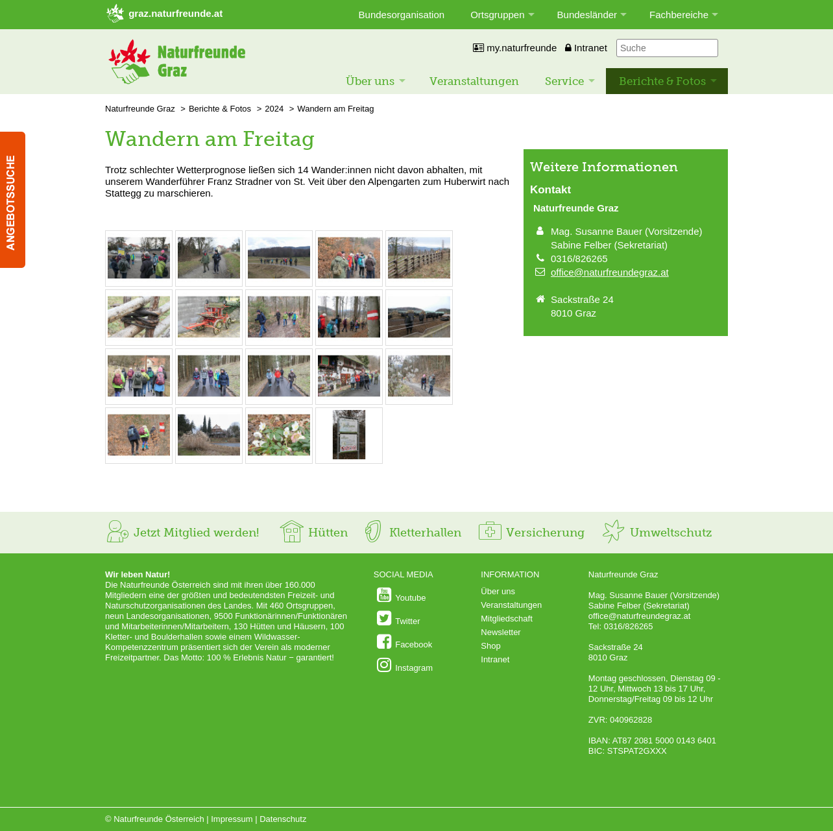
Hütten (313, 532)
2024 (274, 109)
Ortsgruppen (497, 14)
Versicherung (531, 532)
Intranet (586, 47)
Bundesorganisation (402, 14)
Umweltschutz (656, 532)
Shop (490, 646)
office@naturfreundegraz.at (610, 272)
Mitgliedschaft (506, 618)
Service (564, 81)
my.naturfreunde (515, 47)
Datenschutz (283, 819)
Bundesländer (587, 14)
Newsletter (500, 632)
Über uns (370, 81)
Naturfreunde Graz (140, 109)
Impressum (231, 819)
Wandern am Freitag (335, 109)
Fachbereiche (678, 14)
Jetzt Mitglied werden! (182, 532)
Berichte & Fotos (662, 81)
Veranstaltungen (474, 81)
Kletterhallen (410, 532)
